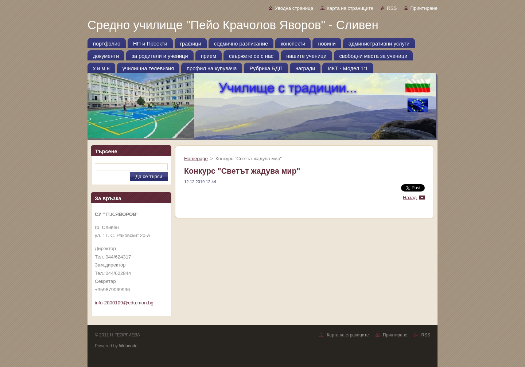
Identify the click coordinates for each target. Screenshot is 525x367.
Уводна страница (294, 8)
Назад (410, 197)
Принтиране (424, 8)
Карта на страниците (350, 8)
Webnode (128, 345)
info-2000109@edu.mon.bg (124, 302)
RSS (392, 8)
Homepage (196, 158)
